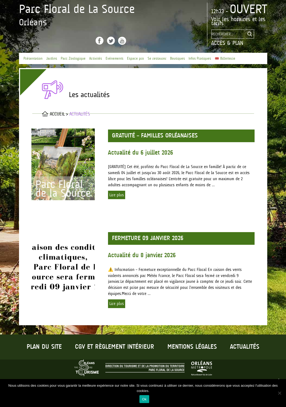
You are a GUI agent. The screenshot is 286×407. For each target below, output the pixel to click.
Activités (95, 58)
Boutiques (177, 58)
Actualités (244, 347)
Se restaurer (157, 58)
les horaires (236, 19)
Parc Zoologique (73, 58)
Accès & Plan (227, 43)
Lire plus (116, 195)
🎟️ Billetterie (225, 58)
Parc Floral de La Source (77, 9)
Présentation (33, 58)
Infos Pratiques (200, 58)
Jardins (51, 58)
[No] (279, 393)
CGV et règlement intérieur (114, 347)
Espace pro (135, 58)
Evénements (114, 58)
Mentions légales (192, 347)
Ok (144, 399)
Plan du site (44, 347)
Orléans (33, 22)
